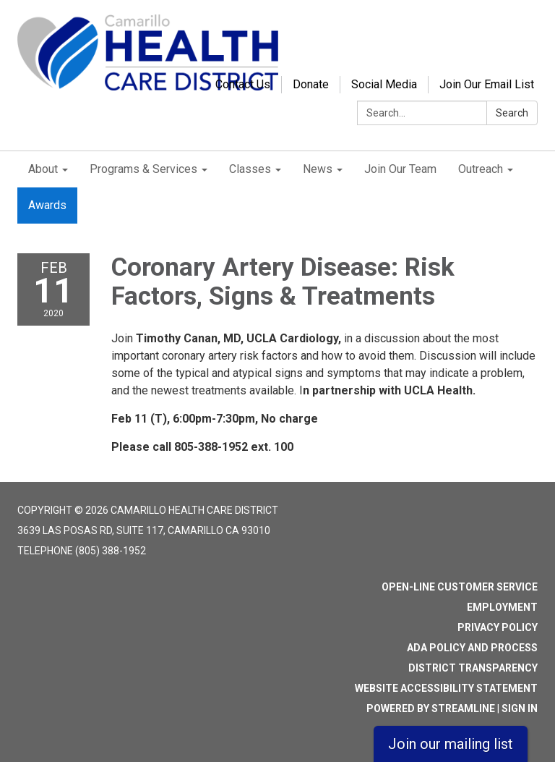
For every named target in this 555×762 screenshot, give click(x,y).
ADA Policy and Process (472, 647)
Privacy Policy (497, 627)
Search (512, 113)
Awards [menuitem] (47, 205)
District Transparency (473, 668)
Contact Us (242, 84)
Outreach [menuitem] (480, 169)
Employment (502, 607)
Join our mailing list (450, 744)
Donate (311, 84)
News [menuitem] (317, 169)
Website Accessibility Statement (446, 688)
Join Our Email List (486, 84)
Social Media (384, 84)
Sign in (520, 708)
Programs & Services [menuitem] (143, 169)
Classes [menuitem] (250, 169)
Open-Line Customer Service (460, 587)
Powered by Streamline (430, 708)
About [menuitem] (43, 169)
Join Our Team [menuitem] (400, 169)
